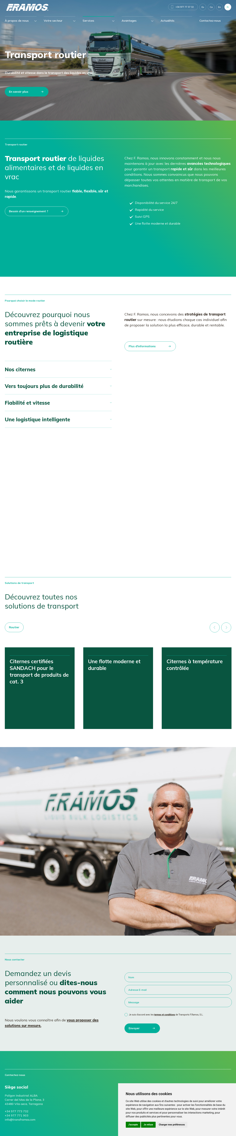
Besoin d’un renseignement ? (28, 211)
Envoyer (134, 1028)
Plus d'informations (142, 346)
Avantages (129, 20)
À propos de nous (17, 20)
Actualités (167, 20)
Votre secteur (53, 20)
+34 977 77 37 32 (185, 6)
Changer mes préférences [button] (172, 1124)
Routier (14, 627)
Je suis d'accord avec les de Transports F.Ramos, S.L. (166, 1014)
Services (88, 20)
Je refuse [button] (148, 1124)
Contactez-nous (210, 20)
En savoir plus (18, 91)
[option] (40, 688)
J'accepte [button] (133, 1124)
